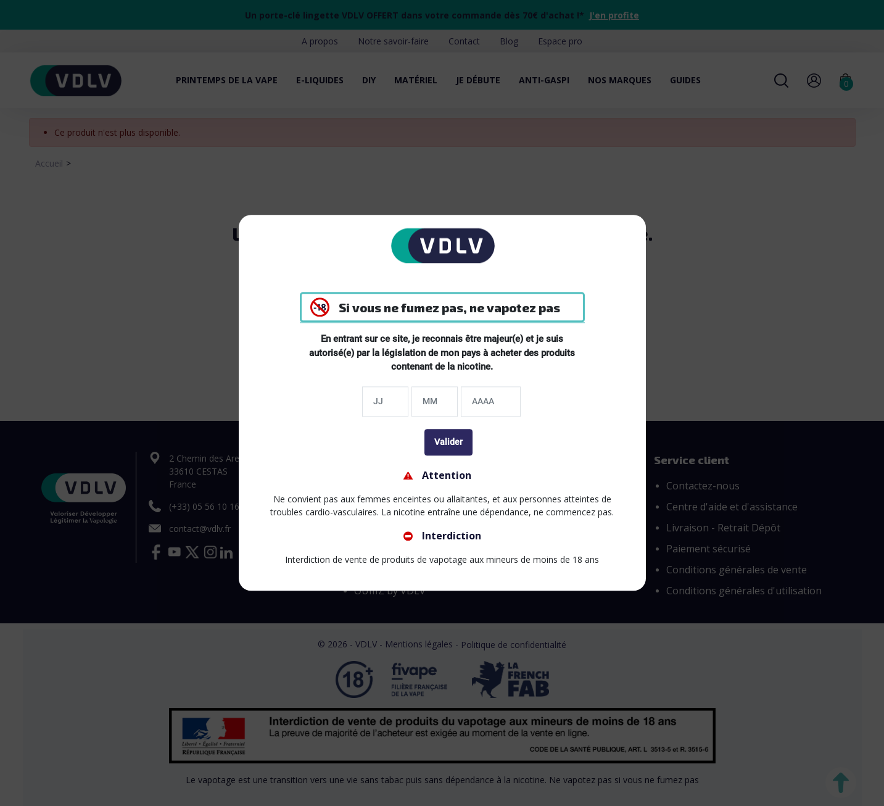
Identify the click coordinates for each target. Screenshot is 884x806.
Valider (448, 442)
